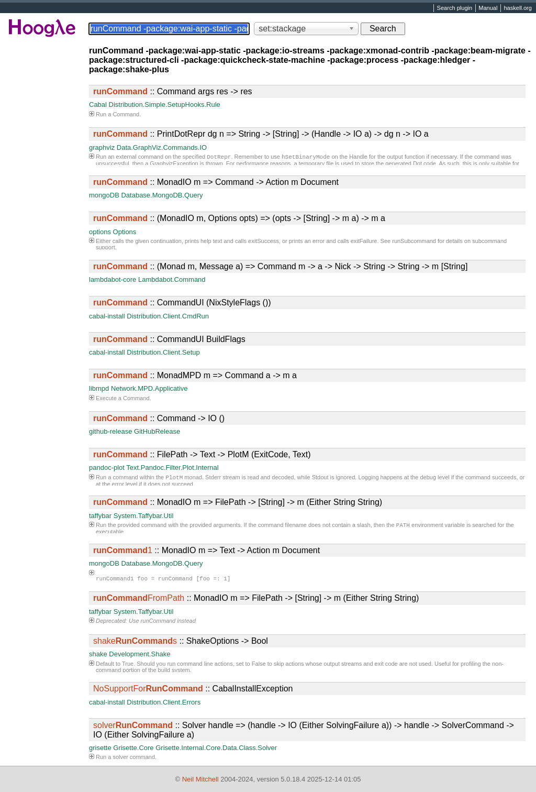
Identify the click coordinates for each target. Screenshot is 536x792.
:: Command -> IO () (159, 418)
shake (98, 654)
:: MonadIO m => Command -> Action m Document (216, 182)
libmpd (99, 388)
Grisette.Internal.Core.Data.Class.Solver (216, 748)
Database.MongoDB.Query (162, 195)
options (100, 232)
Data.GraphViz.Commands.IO (162, 147)
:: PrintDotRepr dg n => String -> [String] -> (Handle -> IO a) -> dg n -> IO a (261, 133)
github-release (110, 431)
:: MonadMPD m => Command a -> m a (195, 375)
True (127, 664)
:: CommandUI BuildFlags (169, 339)
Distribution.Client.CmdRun (168, 316)
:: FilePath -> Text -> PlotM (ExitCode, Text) (202, 454)
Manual (487, 8)
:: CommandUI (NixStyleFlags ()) (182, 302)
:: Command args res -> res (172, 91)
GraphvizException (174, 164)
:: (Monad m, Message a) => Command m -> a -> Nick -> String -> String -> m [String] (280, 266)
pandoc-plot (107, 467)
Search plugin (455, 8)
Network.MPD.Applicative (149, 388)
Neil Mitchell (200, 779)
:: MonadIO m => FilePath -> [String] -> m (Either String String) (237, 502)
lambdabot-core (112, 279)
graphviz (102, 147)
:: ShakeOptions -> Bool (180, 640)
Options (125, 232)
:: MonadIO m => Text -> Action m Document (206, 550)
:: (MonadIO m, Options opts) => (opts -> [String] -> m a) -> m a (239, 218)
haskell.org (517, 8)
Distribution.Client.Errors (163, 702)
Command (126, 114)
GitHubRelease (157, 431)
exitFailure (364, 241)
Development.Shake (139, 654)
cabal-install (107, 316)
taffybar (100, 516)
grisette (100, 748)
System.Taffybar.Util (144, 516)
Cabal (98, 104)
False (259, 664)
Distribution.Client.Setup (163, 352)
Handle (358, 158)
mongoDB (104, 195)
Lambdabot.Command (172, 279)
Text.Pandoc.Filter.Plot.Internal (172, 467)
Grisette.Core (133, 748)
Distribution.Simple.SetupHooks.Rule (164, 104)
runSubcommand (414, 241)
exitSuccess (263, 241)
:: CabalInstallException (193, 688)
